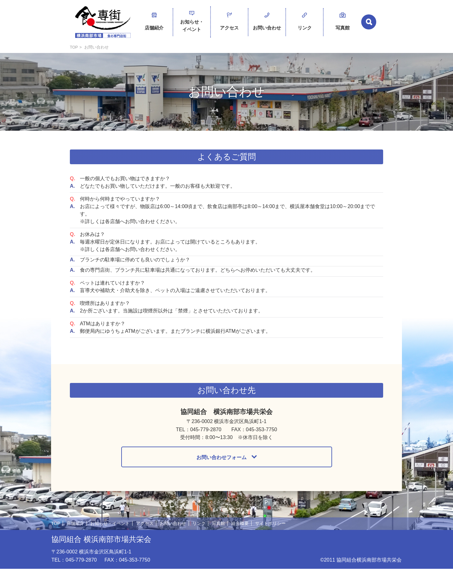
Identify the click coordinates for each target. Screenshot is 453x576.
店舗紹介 (154, 23)
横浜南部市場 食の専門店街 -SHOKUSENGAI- (103, 25)
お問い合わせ (267, 23)
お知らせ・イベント (192, 24)
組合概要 (250, 530)
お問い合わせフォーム (221, 463)
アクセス (229, 23)
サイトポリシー (282, 530)
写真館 (342, 23)
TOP (74, 53)
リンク (304, 23)
